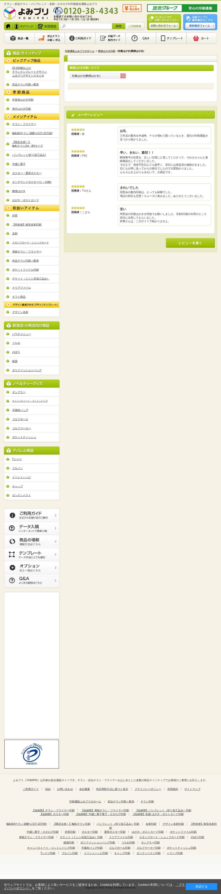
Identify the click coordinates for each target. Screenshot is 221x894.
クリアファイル (21, 287)
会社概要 (84, 789)
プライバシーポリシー (148, 789)
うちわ (16, 343)
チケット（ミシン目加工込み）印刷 (81, 837)
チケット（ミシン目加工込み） (31, 278)
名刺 (15, 233)
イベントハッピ (21, 477)
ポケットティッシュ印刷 (181, 847)
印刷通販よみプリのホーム (79, 51)
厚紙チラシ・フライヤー (27, 251)
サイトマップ (192, 789)
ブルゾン (17, 468)
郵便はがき (19, 191)
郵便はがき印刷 (106, 51)
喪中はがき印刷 (21, 108)
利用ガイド (80, 38)
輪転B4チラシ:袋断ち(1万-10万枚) (32, 133)
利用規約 (172, 789)
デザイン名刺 (20, 312)
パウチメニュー (21, 334)
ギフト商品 (19, 296)
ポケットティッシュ (24, 437)
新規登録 (48, 26)
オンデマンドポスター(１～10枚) (32, 182)
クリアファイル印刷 (121, 837)
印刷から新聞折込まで (49, 38)
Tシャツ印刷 (47, 853)
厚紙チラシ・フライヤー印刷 (36, 837)
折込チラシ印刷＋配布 (25, 84)
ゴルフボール (20, 419)
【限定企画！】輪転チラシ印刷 (71, 823)
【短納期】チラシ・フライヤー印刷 (53, 810)
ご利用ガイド (31, 789)
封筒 (15, 215)
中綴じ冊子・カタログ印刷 (43, 831)
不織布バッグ (20, 410)
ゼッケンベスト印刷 (149, 853)
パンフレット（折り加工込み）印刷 (118, 823)
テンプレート (171, 38)
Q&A (141, 38)
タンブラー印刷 (150, 842)
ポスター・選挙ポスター (27, 173)
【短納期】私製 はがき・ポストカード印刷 (157, 814)
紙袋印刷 (69, 842)
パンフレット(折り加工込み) (29, 155)
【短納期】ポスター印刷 (54, 814)
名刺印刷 (151, 823)
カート (202, 38)
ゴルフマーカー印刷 (149, 847)
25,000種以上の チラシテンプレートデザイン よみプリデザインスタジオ (29, 72)
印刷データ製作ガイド (110, 38)
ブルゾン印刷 (70, 853)
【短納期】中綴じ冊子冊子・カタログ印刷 (100, 814)
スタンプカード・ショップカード (30, 242)
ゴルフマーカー (21, 428)
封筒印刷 (70, 831)
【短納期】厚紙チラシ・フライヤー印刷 (105, 810)
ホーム (8, 26)
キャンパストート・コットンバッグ (30, 401)
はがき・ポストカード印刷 (148, 831)
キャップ (17, 486)
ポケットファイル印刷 (25, 269)
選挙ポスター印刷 (114, 831)
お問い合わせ (65, 789)
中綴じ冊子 (19, 164)
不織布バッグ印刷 (92, 847)
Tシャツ (17, 459)
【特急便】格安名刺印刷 (27, 224)
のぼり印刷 (197, 837)
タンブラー (19, 392)
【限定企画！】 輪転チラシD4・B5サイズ (27, 144)
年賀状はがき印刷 (23, 99)
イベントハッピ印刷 (96, 853)
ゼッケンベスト (21, 495)
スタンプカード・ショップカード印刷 (162, 837)
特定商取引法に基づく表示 (112, 789)
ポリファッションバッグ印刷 (97, 842)
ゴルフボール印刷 (119, 847)
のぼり (16, 352)
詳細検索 (136, 26)
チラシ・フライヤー (24, 124)
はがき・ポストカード (25, 200)
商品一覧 (19, 38)
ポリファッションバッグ (27, 370)
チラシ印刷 (147, 801)
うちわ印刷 (128, 842)
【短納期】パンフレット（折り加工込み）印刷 (163, 810)
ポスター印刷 (90, 831)
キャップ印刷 (122, 853)
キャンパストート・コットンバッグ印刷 (51, 847)
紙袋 (15, 361)
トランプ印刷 (175, 853)
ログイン (24, 26)
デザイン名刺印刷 (173, 823)
